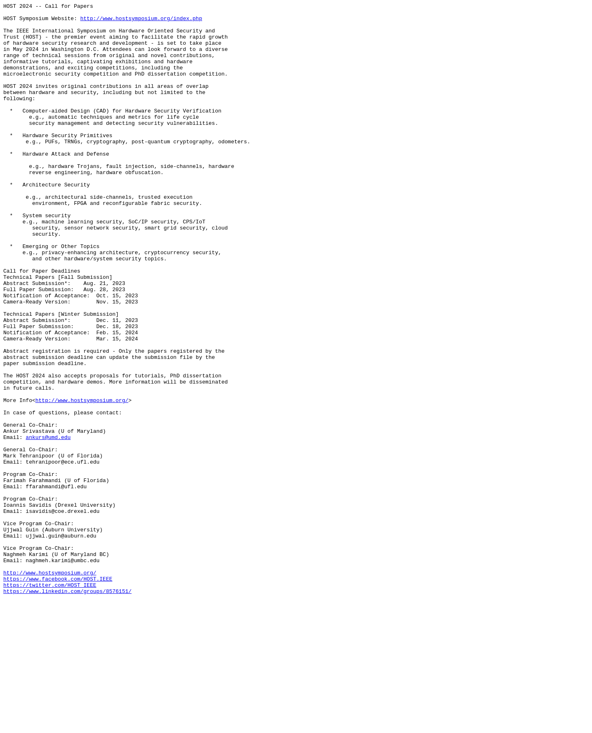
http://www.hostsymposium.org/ (81, 480)
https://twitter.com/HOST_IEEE (49, 701)
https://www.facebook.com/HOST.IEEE (57, 694)
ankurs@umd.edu (48, 524)
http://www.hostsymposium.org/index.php (141, 21)
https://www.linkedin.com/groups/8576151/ (67, 709)
